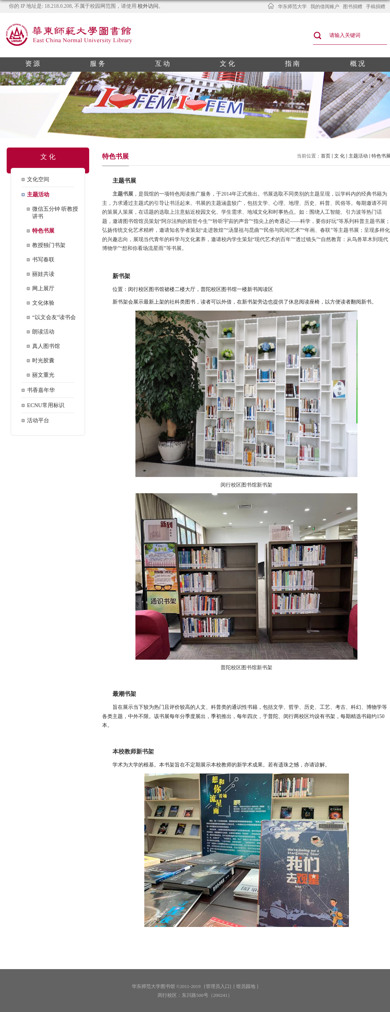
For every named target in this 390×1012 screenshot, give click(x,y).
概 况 (357, 63)
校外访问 (148, 6)
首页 (325, 156)
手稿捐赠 (375, 6)
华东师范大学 (292, 6)
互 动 (162, 63)
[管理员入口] (217, 986)
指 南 (292, 63)
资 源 (32, 63)
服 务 (97, 63)
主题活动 (358, 156)
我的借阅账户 (324, 6)
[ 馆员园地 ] (245, 986)
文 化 (227, 63)
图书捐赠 (352, 6)
